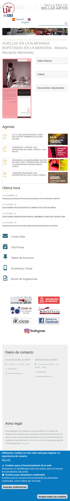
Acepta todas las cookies (52, 496)
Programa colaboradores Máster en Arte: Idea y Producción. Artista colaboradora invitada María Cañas (29, 163)
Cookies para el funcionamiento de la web (28, 465)
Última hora (11, 188)
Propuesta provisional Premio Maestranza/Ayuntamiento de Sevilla (30, 226)
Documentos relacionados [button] (50, 88)
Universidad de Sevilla (36, 440)
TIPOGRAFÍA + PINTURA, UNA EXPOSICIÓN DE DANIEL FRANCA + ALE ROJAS (29, 149)
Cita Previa (17, 247)
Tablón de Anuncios (22, 257)
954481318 (41, 372)
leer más (25, 443)
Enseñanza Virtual (21, 268)
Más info (6, 460)
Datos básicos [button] (44, 61)
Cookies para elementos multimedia (25, 475)
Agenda (8, 127)
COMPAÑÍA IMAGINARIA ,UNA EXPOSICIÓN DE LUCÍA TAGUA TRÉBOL (29, 174)
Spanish (18, 19)
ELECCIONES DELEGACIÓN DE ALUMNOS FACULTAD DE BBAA (29, 208)
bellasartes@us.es (15, 373)
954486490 (12, 369)
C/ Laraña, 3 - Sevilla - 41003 (18, 364)
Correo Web (18, 236)
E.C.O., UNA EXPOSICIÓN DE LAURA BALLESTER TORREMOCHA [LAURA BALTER (27, 137)
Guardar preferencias (15, 487)
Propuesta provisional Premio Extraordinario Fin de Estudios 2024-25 (31, 199)
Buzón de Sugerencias (24, 279)
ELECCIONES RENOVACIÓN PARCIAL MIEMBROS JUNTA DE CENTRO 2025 (33, 217)
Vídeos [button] (41, 74)
